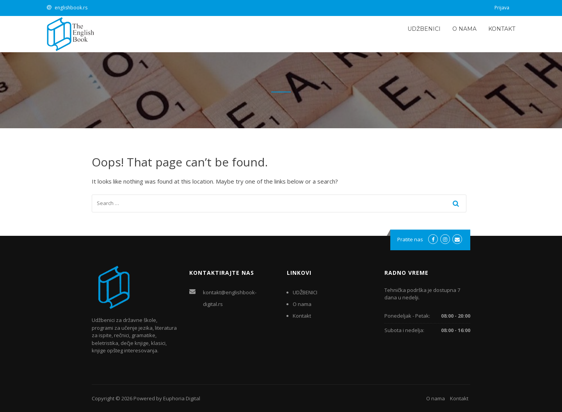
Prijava (501, 7)
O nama (464, 28)
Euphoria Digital (181, 398)
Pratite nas (410, 239)
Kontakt (501, 28)
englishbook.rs (71, 7)
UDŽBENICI (424, 28)
